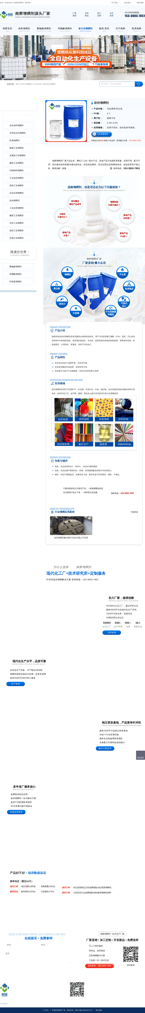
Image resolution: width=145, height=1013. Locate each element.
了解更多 (134, 512)
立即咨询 (112, 632)
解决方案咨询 (105, 748)
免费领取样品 (128, 489)
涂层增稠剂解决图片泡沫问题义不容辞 (71, 538)
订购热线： (129, 134)
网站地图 (140, 3)
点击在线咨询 (113, 489)
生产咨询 (15, 684)
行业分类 (37, 84)
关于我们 (114, 3)
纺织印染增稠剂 (49, 84)
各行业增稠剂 (26, 84)
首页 (17, 84)
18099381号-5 (83, 1010)
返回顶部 (140, 758)
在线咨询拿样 (16, 812)
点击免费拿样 (102, 134)
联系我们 (127, 3)
